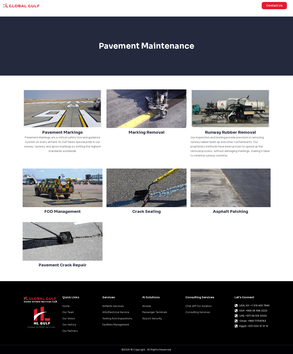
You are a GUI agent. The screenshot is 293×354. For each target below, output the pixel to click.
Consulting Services (199, 297)
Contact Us (274, 5)
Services (165, 5)
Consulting (222, 5)
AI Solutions (194, 5)
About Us (248, 5)
